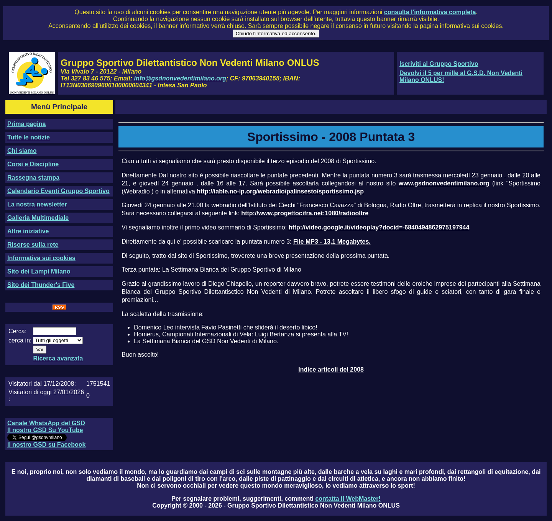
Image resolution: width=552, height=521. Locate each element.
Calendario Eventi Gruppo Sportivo (58, 191)
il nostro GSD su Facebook (46, 444)
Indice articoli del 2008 (331, 369)
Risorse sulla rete (32, 244)
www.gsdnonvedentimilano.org (444, 183)
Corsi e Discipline (33, 164)
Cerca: (17, 331)
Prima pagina (26, 124)
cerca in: (19, 340)
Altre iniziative (28, 231)
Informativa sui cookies (41, 258)
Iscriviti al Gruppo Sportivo (438, 64)
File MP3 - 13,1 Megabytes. (332, 241)
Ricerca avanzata (58, 358)
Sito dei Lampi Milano (38, 271)
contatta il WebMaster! (347, 498)
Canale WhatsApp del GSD (46, 423)
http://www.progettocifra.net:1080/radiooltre (304, 213)
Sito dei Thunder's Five (40, 285)
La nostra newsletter (37, 204)
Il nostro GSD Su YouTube (45, 430)
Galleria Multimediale (38, 218)
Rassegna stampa (33, 177)
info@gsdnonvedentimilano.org (180, 78)
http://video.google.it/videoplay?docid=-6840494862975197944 (379, 227)
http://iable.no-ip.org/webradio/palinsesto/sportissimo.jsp (280, 191)
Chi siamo (21, 150)
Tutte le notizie (28, 137)
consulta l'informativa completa (430, 12)
